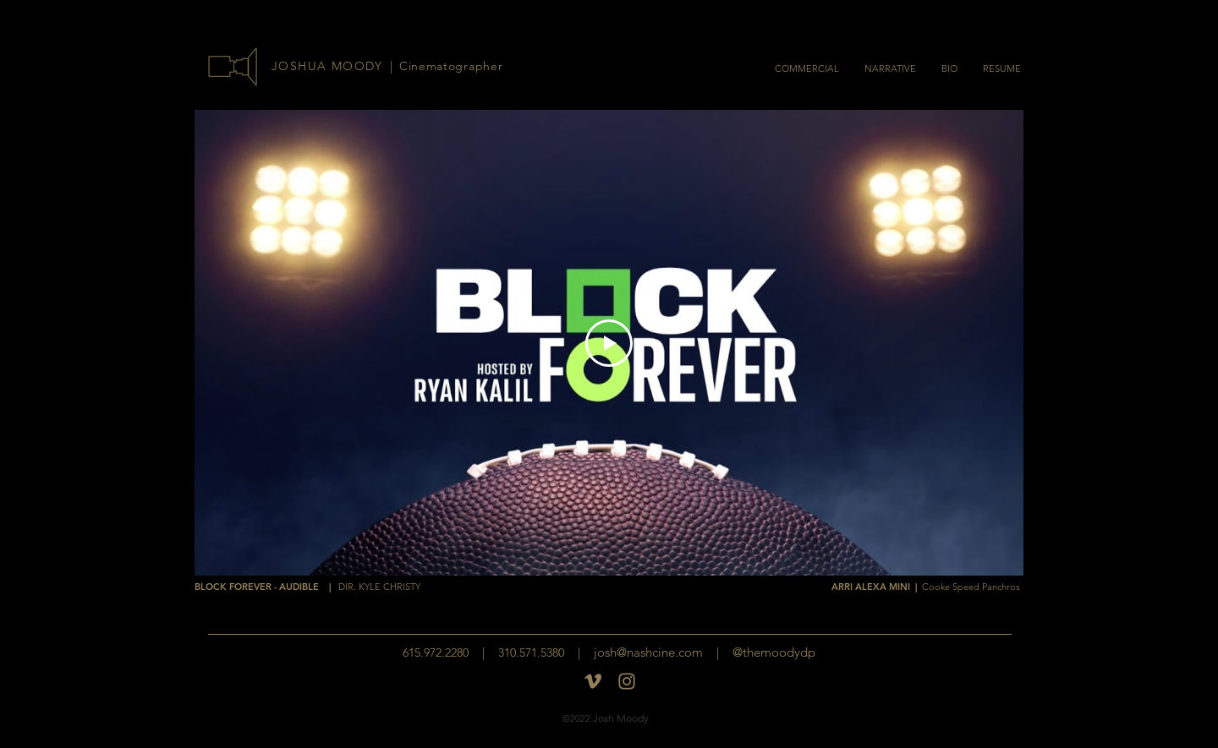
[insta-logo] (626, 681)
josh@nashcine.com (648, 652)
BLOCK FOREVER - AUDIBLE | (307, 586)
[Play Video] (609, 343)
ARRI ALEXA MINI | (925, 586)
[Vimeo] (592, 681)
